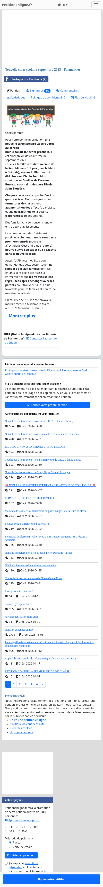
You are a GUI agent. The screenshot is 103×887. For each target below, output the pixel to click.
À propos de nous (21, 742)
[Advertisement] (51, 39)
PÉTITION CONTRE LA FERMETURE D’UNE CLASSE (37, 681)
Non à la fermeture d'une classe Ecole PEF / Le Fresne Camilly (39, 430)
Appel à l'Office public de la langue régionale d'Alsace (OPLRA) (40, 668)
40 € (11, 841)
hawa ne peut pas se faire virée (21, 626)
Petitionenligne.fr (17, 4)
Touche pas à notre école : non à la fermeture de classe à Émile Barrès (43, 469)
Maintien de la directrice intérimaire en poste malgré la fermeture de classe (45, 520)
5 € (11, 837)
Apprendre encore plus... (22, 830)
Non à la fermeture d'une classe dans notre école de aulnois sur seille (42, 443)
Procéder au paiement (21, 865)
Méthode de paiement (19, 848)
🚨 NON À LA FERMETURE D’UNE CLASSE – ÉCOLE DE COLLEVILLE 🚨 (50, 495)
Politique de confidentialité (48, 97)
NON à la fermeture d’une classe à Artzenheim (30, 575)
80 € (24, 841)
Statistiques (16, 97)
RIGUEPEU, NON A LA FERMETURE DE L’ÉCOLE (35, 456)
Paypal (17, 852)
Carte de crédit (22, 857)
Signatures (38, 91)
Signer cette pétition (31, 358)
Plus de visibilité (83, 97)
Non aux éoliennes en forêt (19, 639)
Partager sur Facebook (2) (25, 79)
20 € (35, 837)
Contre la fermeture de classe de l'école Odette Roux (33, 588)
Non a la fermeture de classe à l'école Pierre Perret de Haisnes (38, 562)
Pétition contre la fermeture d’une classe (27, 533)
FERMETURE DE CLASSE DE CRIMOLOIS (30, 507)
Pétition (13, 90)
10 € (22, 837)
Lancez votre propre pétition (47, 415)
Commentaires (67, 90)
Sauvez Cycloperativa (17, 613)
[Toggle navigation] (96, 4)
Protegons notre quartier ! (19, 600)
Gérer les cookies (21, 738)
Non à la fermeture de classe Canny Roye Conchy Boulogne (37, 482)
